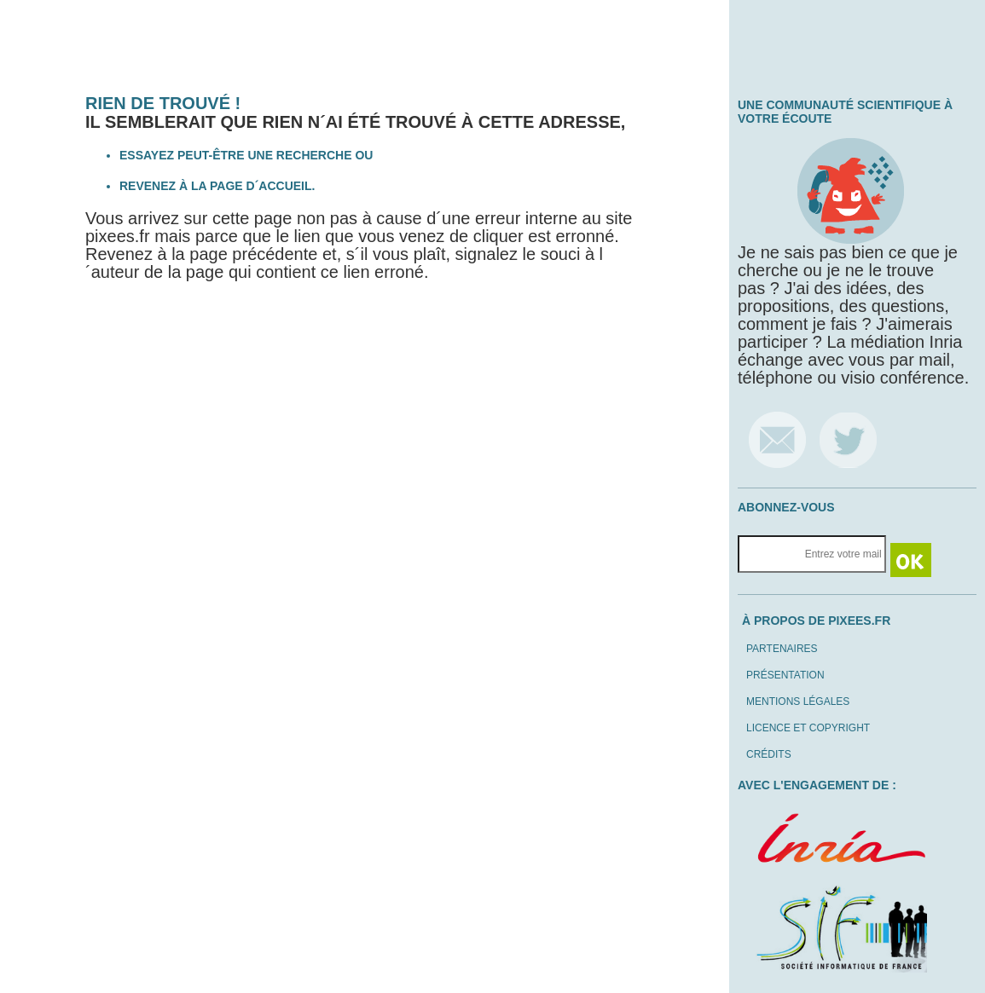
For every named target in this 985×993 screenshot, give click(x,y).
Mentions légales (797, 701)
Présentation (785, 675)
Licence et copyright (808, 728)
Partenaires (782, 649)
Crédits (768, 754)
